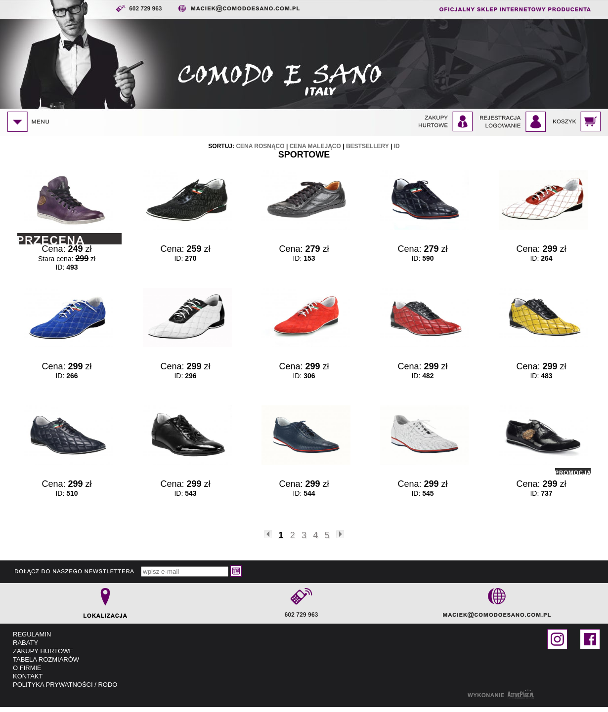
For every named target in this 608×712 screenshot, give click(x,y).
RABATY (25, 642)
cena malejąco (315, 146)
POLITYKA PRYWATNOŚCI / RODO (65, 684)
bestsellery (367, 146)
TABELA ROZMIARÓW (46, 659)
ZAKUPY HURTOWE (43, 651)
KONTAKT (28, 676)
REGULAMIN (32, 634)
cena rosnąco (260, 146)
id (397, 146)
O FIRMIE (27, 668)
